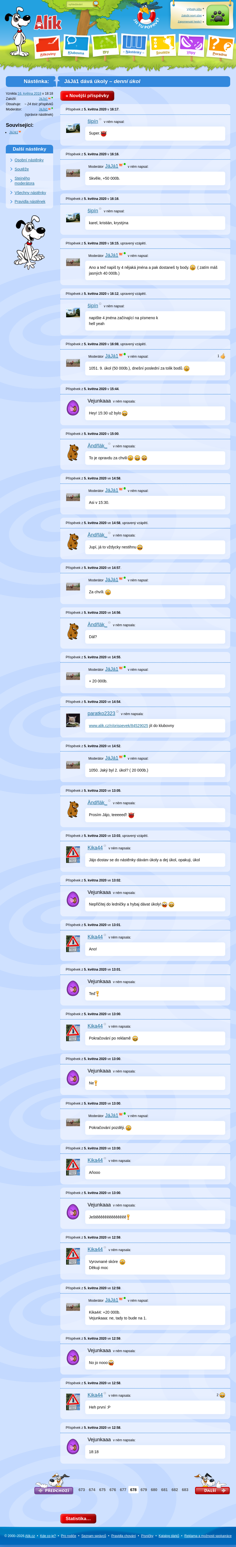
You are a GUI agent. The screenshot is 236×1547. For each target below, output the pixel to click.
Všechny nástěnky (30, 192)
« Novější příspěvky (89, 96)
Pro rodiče (68, 1538)
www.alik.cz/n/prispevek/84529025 (118, 726)
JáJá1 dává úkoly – (102, 81)
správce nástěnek (39, 115)
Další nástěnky (29, 149)
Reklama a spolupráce (208, 1538)
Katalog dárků (169, 1538)
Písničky (147, 1538)
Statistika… (79, 1520)
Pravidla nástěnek (30, 201)
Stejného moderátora (25, 181)
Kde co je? (48, 1538)
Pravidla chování (123, 1538)
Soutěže (22, 169)
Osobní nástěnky (29, 160)
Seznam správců (93, 1538)
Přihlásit (217, 22)
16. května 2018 (29, 94)
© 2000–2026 (19, 1538)
